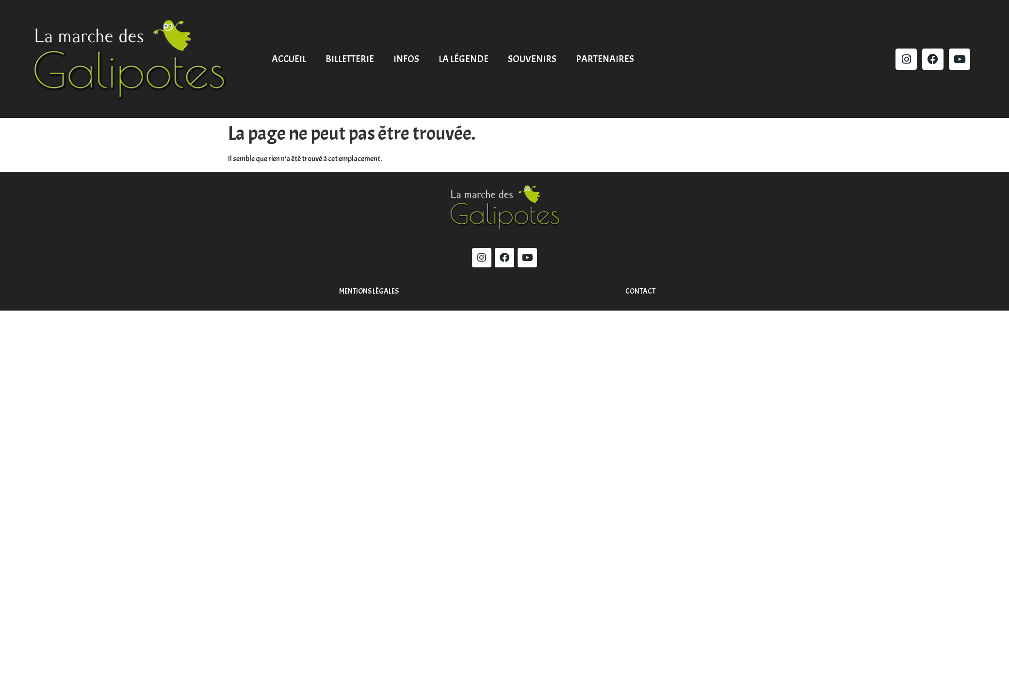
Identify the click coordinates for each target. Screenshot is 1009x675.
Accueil (289, 59)
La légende (463, 59)
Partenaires (605, 59)
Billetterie (349, 59)
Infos (406, 59)
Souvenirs (532, 59)
